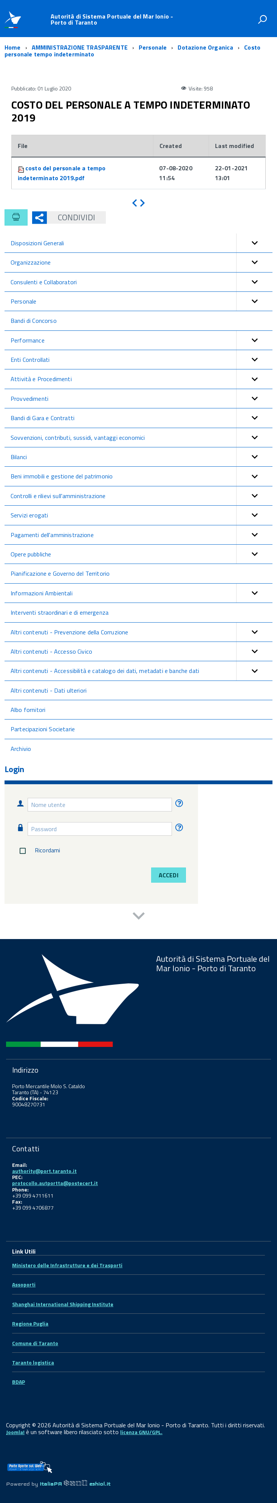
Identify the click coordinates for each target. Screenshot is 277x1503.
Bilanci (141, 456)
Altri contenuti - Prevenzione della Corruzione (141, 632)
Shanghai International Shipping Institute (62, 1304)
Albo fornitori (28, 709)
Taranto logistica (33, 1362)
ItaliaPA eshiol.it (75, 1483)
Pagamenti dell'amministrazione (141, 534)
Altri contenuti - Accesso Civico (141, 651)
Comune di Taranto (35, 1343)
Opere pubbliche (141, 554)
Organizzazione (141, 262)
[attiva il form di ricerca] (262, 19)
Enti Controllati (141, 359)
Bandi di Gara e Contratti (141, 417)
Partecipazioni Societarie (43, 729)
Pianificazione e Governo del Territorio (60, 573)
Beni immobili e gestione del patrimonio (141, 476)
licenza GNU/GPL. (141, 1432)
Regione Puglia (30, 1323)
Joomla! (15, 1432)
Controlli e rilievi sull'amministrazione (141, 495)
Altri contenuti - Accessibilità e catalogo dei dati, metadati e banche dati (141, 670)
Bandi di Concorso (34, 320)
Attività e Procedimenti (141, 378)
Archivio (21, 748)
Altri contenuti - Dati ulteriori (49, 690)
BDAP (18, 1382)
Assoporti (24, 1284)
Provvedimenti (141, 398)
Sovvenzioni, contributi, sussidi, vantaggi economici (141, 437)
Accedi (168, 875)
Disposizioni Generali (141, 243)
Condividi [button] (71, 217)
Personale (141, 301)
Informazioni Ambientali (141, 593)
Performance (141, 340)
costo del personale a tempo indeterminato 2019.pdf (61, 173)
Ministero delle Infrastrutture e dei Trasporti (67, 1265)
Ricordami (38, 851)
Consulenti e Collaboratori (141, 282)
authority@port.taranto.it (44, 1171)
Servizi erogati (141, 515)
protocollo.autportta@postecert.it (55, 1183)
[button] (254, 243)
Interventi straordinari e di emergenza (59, 612)
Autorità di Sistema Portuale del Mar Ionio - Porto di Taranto (112, 19)
